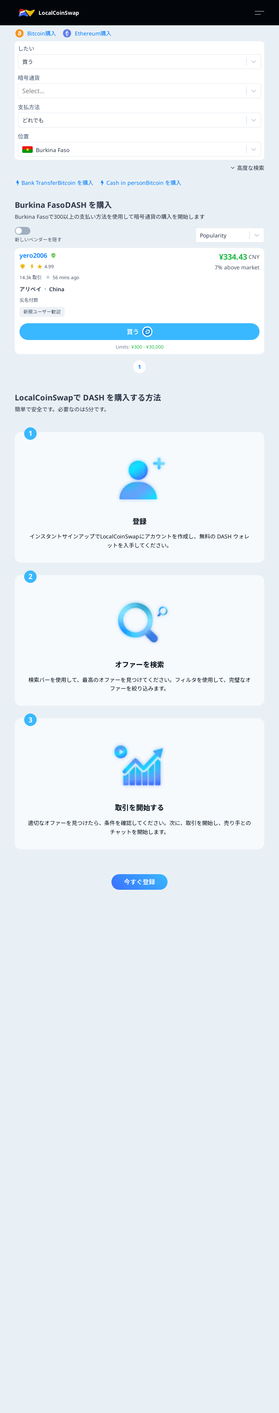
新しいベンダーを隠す (38, 239)
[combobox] (23, 91)
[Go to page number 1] (139, 366)
